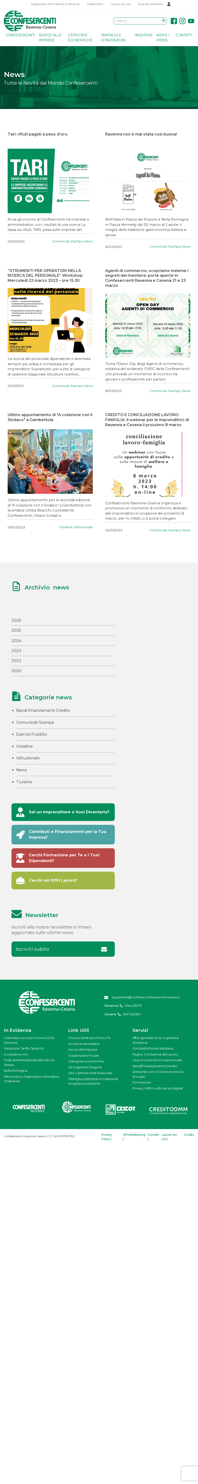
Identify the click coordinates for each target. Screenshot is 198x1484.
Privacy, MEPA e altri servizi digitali (157, 1088)
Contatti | (153, 1137)
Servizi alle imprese (50, 37)
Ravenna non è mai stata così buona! (141, 134)
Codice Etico (95, 4)
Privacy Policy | (106, 1137)
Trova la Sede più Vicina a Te (89, 1038)
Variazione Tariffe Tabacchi (24, 1048)
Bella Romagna (15, 1070)
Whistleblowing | (134, 1137)
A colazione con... (17, 1054)
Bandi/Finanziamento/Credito (154, 1066)
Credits (189, 1134)
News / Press (162, 37)
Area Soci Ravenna (150, 4)
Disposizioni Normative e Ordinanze (55, 4)
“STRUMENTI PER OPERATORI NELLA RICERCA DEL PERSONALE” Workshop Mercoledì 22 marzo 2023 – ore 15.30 (45, 275)
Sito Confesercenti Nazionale (90, 1073)
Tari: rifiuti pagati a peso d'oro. (38, 134)
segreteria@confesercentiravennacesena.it (146, 997)
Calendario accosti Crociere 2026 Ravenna (29, 1040)
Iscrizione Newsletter (84, 1044)
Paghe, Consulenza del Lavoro (155, 1054)
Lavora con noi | (169, 1137)
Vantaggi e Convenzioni (113, 37)
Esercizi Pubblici (31, 734)
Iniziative (144, 35)
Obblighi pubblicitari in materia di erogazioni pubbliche (93, 1081)
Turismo (24, 782)
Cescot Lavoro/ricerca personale (157, 1060)
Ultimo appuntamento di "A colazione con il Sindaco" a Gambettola (50, 417)
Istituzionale (83, 527)
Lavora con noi (120, 4)
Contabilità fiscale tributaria (152, 1048)
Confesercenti (20, 35)
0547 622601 (131, 1014)
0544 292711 (133, 1005)
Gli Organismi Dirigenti (85, 1067)
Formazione (141, 1082)
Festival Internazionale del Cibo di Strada (29, 1062)
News (88, 241)
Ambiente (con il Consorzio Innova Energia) (158, 1074)
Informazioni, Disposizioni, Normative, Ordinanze (32, 1079)
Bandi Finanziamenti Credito (43, 710)
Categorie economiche (80, 37)
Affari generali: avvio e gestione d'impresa (155, 1040)
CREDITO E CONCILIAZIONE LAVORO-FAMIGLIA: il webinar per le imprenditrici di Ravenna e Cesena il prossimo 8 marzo (147, 420)
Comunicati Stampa (67, 241)
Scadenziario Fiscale (83, 1055)
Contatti (184, 35)
